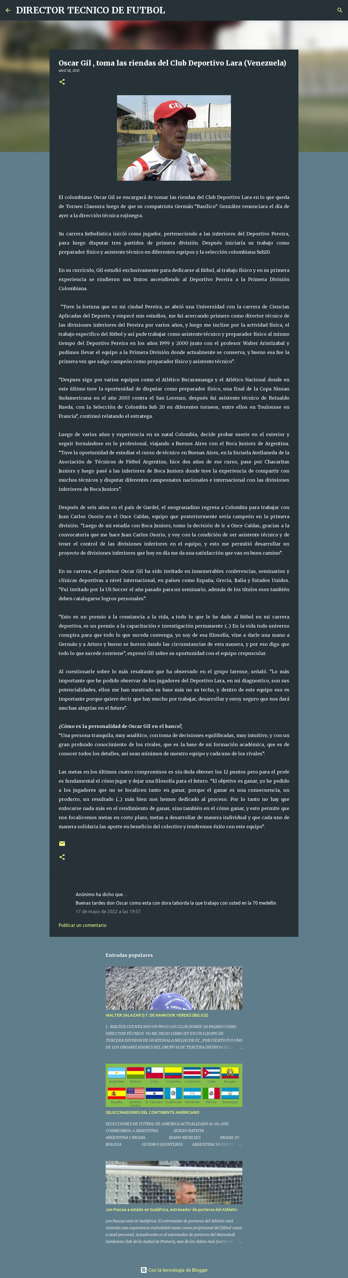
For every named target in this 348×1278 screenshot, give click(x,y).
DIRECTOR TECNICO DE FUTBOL (90, 10)
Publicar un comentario (83, 925)
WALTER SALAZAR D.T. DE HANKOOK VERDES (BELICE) (157, 1015)
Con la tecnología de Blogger (174, 1270)
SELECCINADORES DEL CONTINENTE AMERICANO (152, 1112)
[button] (62, 82)
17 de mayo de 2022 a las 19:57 (108, 911)
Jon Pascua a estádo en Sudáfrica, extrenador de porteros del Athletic (171, 1209)
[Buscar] (173, 10)
